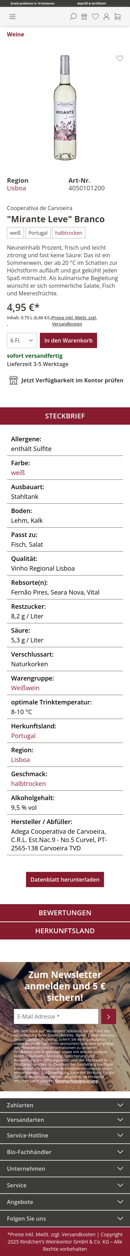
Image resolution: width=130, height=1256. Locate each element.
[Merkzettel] (95, 16)
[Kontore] (84, 16)
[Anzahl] (22, 340)
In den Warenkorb (68, 340)
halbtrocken (28, 783)
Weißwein (25, 688)
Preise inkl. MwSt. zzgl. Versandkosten (74, 321)
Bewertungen (65, 912)
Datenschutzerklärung (76, 1080)
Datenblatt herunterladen (65, 879)
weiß (18, 472)
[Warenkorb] (117, 16)
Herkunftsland (65, 930)
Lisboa (16, 188)
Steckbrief (65, 416)
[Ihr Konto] (106, 16)
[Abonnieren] (108, 1016)
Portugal (23, 735)
